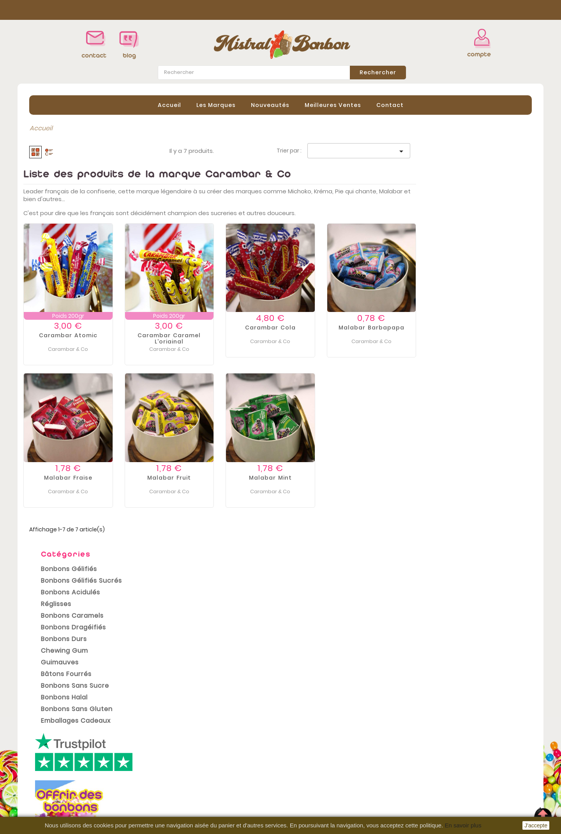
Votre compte (309, 742)
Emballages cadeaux (70, 318)
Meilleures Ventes (333, 105)
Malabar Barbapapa (487, 327)
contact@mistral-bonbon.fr (474, 794)
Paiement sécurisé (184, 788)
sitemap (168, 811)
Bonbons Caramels (66, 212)
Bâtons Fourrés (60, 271)
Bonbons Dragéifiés (67, 224)
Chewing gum (58, 248)
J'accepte (535, 825)
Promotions (41, 753)
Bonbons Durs (58, 236)
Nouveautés (270, 105)
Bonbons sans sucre (69, 283)
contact (93, 55)
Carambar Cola (386, 327)
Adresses (300, 786)
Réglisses (50, 201)
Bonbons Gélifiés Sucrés (75, 177)
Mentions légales (181, 764)
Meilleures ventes (50, 776)
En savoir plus (463, 825)
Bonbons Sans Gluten (71, 306)
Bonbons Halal (58, 294)
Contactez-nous (181, 799)
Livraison (168, 753)
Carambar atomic (184, 335)
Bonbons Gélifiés (63, 166)
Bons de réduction (314, 798)
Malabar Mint (386, 477)
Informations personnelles (327, 751)
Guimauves (54, 259)
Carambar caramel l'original (284, 338)
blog (129, 55)
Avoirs (295, 774)
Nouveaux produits (52, 764)
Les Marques (216, 105)
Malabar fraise (184, 477)
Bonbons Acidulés (64, 189)
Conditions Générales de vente (203, 776)
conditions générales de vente (206, 713)
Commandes (306, 763)
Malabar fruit (285, 477)
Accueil (169, 105)
